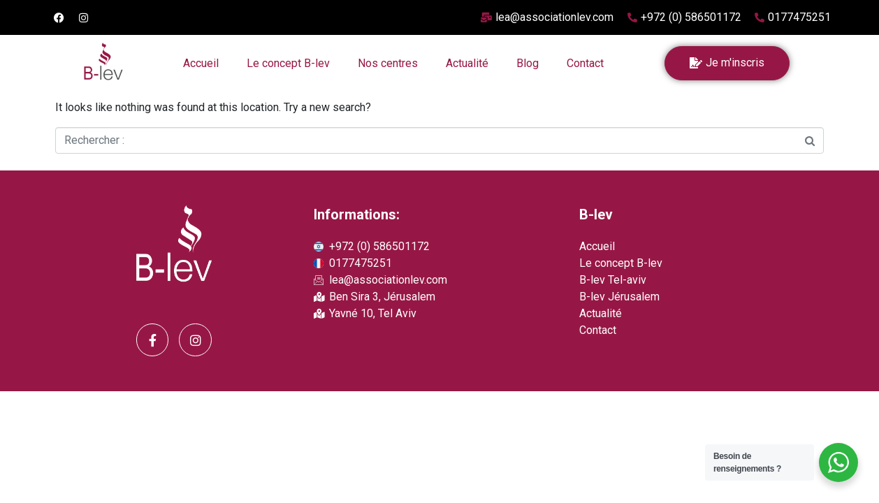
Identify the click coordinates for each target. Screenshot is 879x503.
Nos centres (388, 63)
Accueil (201, 63)
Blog (527, 63)
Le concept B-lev (288, 63)
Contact (585, 63)
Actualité (467, 63)
